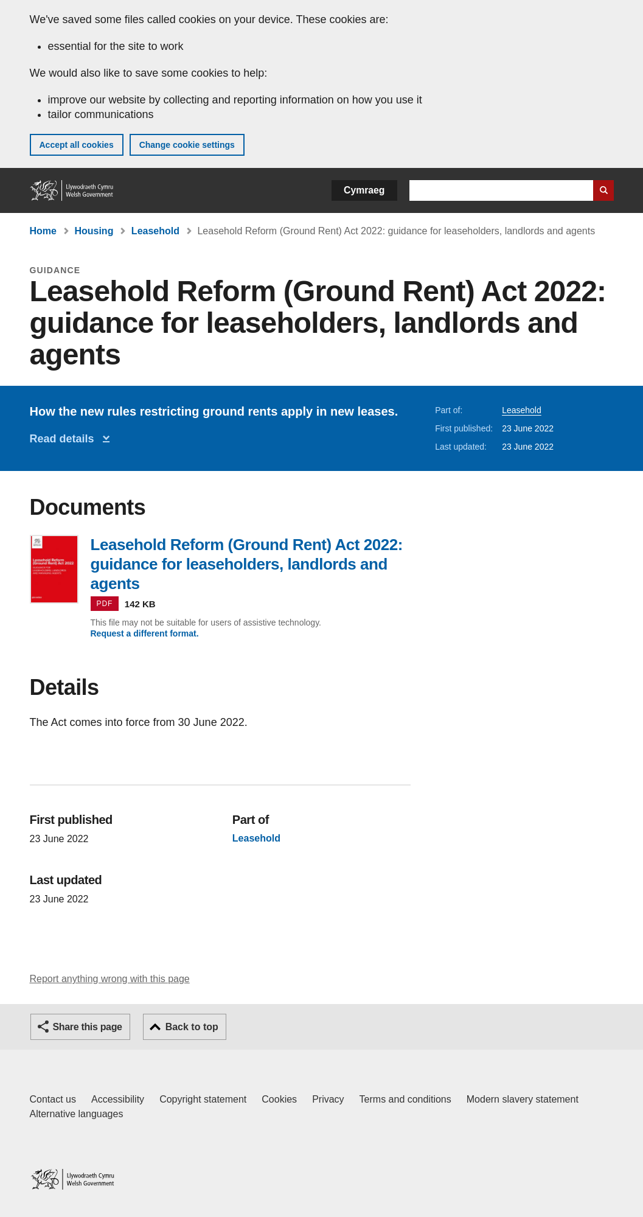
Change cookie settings (187, 145)
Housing (93, 231)
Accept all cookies (77, 145)
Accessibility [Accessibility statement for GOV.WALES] (117, 1099)
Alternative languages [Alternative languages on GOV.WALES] (76, 1114)
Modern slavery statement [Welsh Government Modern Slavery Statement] (523, 1099)
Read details (65, 439)
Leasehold (155, 231)
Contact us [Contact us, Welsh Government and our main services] (53, 1099)
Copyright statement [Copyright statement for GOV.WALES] (202, 1099)
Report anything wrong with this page (110, 979)
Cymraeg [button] (364, 190)
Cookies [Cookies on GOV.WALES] (279, 1099)
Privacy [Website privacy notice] (328, 1099)
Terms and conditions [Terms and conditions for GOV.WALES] (405, 1099)
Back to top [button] (191, 1027)
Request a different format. (145, 633)
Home (43, 231)
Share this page (87, 1027)
